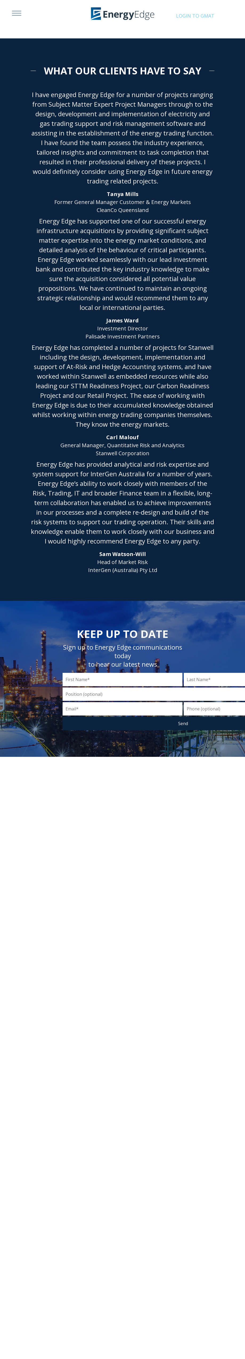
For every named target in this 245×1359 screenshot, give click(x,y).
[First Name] (122, 679)
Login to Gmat (195, 16)
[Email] (122, 709)
